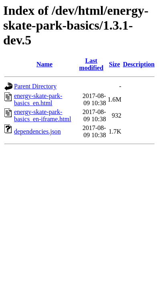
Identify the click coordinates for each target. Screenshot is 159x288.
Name (44, 64)
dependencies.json (37, 131)
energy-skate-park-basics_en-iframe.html (42, 115)
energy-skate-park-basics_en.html (38, 99)
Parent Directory (35, 86)
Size (114, 64)
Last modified (91, 64)
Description (139, 64)
